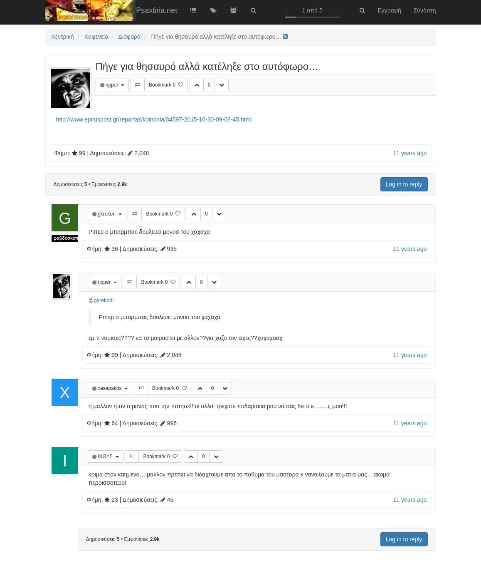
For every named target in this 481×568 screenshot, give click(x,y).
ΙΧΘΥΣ (106, 456)
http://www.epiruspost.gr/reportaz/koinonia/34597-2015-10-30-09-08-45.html (154, 119)
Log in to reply (404, 184)
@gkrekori (101, 300)
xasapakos (110, 388)
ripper (113, 85)
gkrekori (107, 214)
